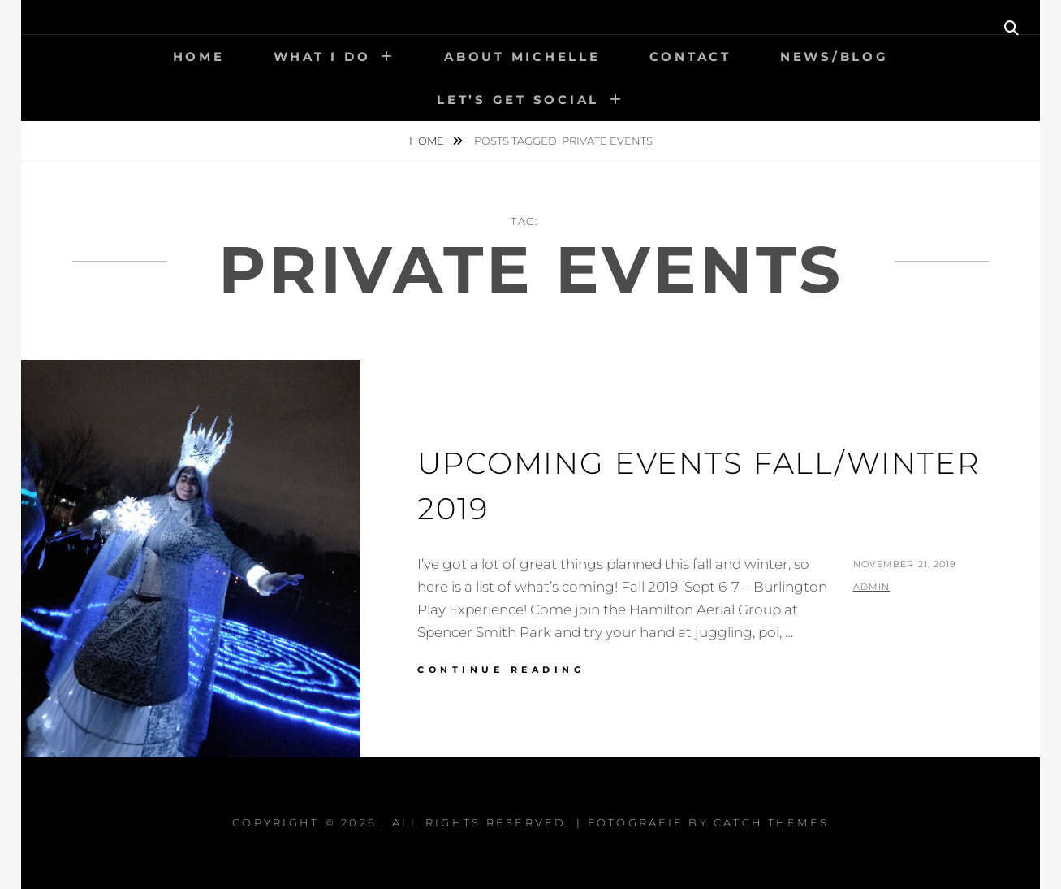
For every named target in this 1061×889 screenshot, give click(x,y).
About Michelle (522, 56)
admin (872, 586)
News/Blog (834, 56)
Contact (690, 56)
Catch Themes (772, 822)
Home (199, 56)
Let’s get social (518, 99)
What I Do (322, 56)
